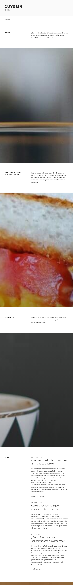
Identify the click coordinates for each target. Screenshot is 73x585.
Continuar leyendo (37, 496)
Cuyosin (13, 7)
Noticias (7, 19)
